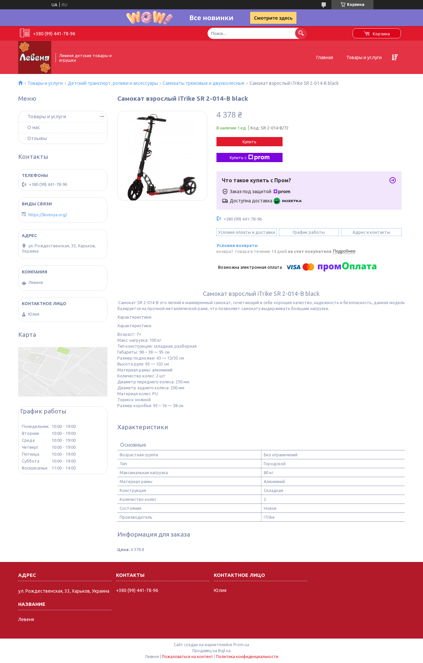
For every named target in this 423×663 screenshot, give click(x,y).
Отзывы (37, 138)
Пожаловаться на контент (187, 656)
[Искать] (301, 33)
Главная (324, 57)
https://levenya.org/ (47, 214)
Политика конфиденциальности (247, 656)
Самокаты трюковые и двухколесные (204, 83)
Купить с (250, 157)
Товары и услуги (364, 57)
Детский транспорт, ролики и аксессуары (113, 83)
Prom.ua (241, 645)
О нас (33, 127)
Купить (249, 141)
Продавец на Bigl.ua (211, 650)
